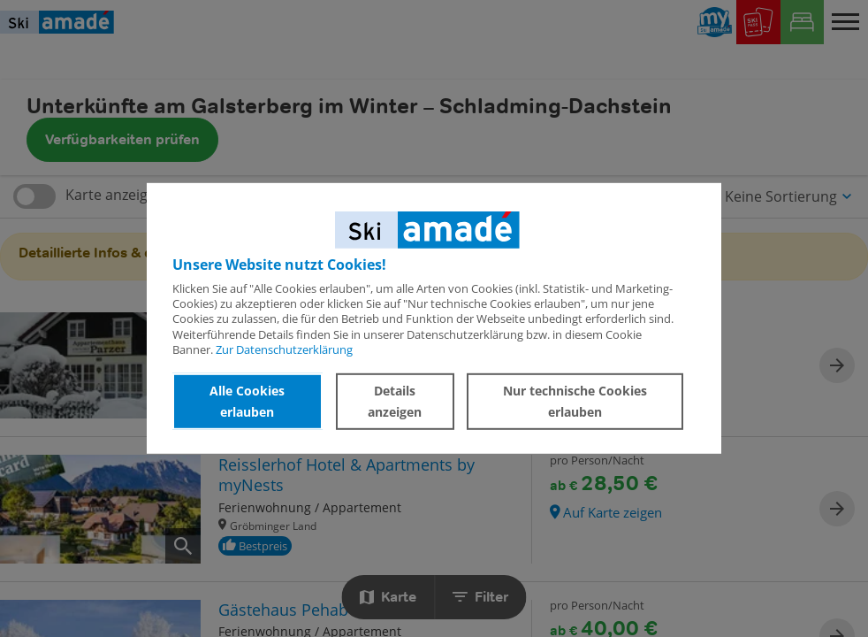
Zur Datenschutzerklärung (284, 349)
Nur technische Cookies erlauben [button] (575, 401)
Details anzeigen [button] (395, 401)
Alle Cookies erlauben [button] (247, 401)
